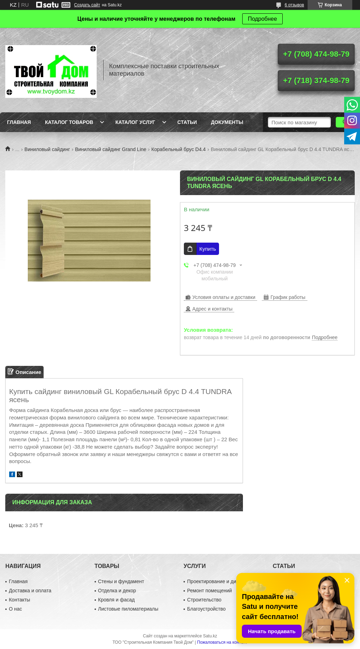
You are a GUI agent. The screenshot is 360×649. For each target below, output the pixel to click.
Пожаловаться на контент (222, 642)
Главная (19, 122)
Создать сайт (87, 4)
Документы (227, 122)
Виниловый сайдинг (47, 149)
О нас (15, 609)
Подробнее (262, 19)
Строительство (204, 600)
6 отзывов (294, 4)
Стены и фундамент (121, 581)
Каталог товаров (69, 122)
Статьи (187, 122)
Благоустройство (206, 609)
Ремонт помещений (209, 590)
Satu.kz (210, 636)
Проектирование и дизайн (216, 581)
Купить (207, 249)
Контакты (19, 600)
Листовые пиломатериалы (128, 609)
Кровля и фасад (116, 600)
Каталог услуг (135, 122)
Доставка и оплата (30, 590)
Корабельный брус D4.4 (179, 149)
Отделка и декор (117, 590)
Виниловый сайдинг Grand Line (110, 149)
